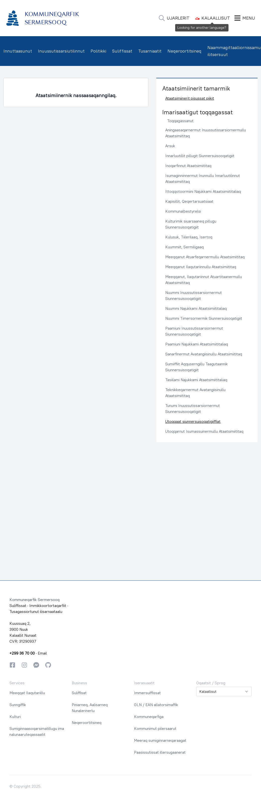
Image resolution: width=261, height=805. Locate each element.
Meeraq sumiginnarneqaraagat (160, 740)
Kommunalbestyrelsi (183, 211)
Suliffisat (79, 692)
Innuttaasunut (17, 51)
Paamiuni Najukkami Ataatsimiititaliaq (196, 344)
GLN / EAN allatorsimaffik (156, 704)
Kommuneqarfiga (148, 716)
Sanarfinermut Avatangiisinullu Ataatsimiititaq (203, 353)
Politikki (98, 51)
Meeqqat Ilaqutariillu (27, 692)
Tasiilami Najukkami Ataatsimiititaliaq (196, 379)
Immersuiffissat (147, 692)
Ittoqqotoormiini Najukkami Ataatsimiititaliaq (203, 191)
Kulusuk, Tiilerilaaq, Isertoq (188, 236)
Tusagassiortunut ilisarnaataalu (35, 611)
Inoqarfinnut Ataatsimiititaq (188, 165)
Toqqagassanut (180, 120)
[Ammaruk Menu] (244, 18)
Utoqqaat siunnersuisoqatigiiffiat (193, 421)
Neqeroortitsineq (184, 51)
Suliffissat (122, 51)
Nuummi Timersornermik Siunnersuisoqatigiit (203, 318)
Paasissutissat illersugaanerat (160, 752)
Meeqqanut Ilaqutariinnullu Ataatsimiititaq (200, 266)
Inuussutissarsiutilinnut (61, 51)
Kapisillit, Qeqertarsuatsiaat (189, 201)
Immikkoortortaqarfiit (47, 605)
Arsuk (170, 145)
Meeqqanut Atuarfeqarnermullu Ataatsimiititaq (205, 256)
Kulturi (15, 716)
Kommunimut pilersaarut (155, 728)
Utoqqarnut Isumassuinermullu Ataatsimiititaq (204, 431)
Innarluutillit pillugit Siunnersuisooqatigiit (199, 155)
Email (42, 653)
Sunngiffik (17, 704)
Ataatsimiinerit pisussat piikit (189, 98)
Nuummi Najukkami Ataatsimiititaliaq (196, 308)
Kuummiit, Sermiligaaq (184, 246)
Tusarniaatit (150, 51)
